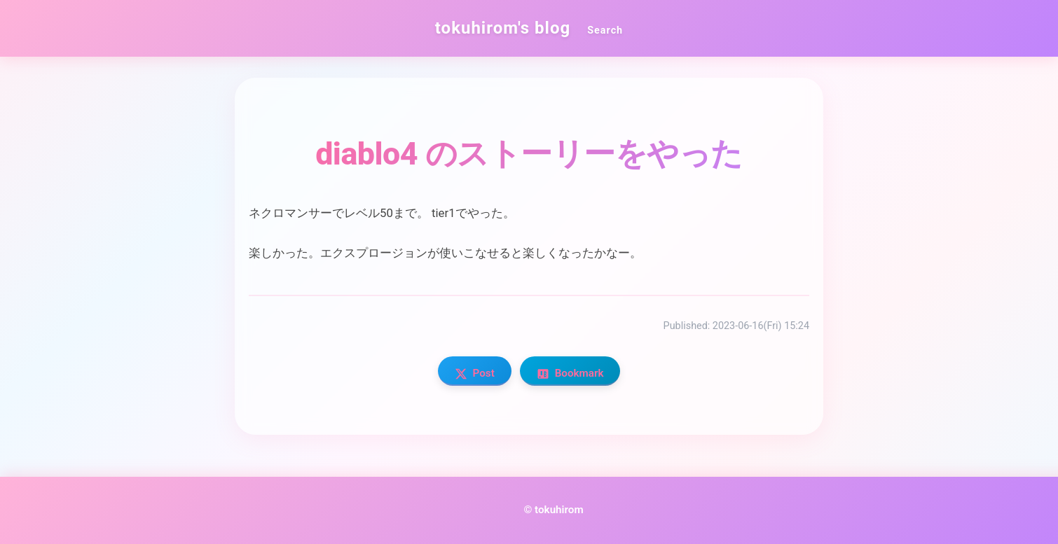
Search (605, 30)
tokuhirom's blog (502, 28)
